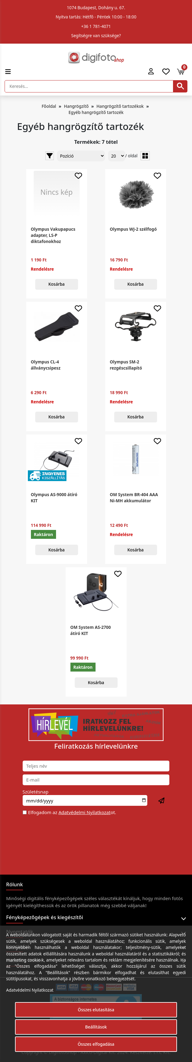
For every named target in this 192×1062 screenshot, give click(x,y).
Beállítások (96, 1027)
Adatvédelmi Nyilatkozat (84, 812)
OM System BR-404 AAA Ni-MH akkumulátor (134, 498)
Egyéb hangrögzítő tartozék (96, 112)
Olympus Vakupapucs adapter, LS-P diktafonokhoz (53, 235)
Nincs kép (56, 192)
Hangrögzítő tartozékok (120, 106)
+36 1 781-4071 (96, 26)
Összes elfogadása (96, 1044)
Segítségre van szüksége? (96, 35)
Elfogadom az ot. (72, 812)
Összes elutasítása (96, 1010)
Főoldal (49, 106)
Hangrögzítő (76, 106)
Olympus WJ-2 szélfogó (133, 229)
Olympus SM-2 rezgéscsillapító (126, 365)
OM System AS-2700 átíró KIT (90, 630)
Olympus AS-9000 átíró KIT (54, 498)
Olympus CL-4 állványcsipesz (46, 365)
